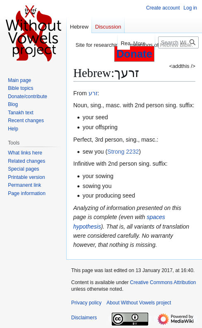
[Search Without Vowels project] (178, 42)
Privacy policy (86, 303)
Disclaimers (84, 318)
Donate (134, 54)
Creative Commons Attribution (163, 282)
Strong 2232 (123, 151)
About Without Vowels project (138, 303)
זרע (93, 93)
